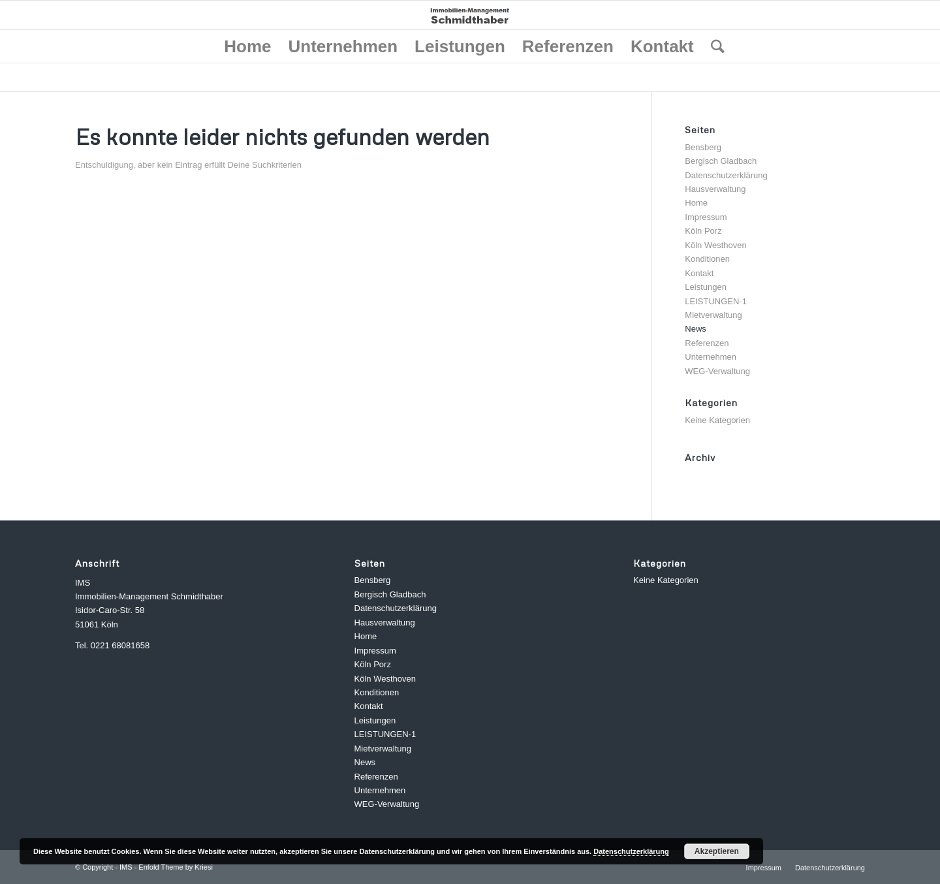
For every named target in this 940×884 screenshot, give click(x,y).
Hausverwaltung (715, 189)
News (695, 329)
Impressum (706, 217)
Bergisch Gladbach (721, 161)
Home (696, 203)
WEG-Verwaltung (717, 371)
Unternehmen (710, 357)
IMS (126, 867)
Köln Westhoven (715, 245)
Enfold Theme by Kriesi (175, 867)
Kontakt (699, 273)
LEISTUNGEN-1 (716, 301)
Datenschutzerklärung (726, 175)
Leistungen (706, 287)
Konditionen (707, 259)
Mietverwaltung (713, 315)
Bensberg (703, 147)
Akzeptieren (717, 851)
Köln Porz (703, 231)
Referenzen (706, 343)
